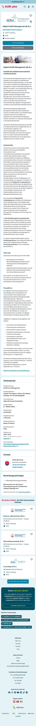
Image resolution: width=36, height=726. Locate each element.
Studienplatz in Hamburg (11, 616)
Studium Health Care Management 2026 (16, 627)
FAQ (18, 649)
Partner (18, 646)
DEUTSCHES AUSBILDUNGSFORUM (18, 666)
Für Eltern (18, 683)
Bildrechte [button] (31, 713)
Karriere (18, 643)
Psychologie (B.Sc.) (10, 566)
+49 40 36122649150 (19, 464)
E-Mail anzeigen (17, 467)
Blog (18, 660)
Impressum (5, 713)
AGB (13, 713)
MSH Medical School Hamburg (12, 29)
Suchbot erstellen (18, 605)
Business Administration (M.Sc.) (14, 516)
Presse (18, 658)
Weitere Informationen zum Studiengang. (16, 370)
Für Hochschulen (18, 677)
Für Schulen (18, 680)
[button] (32, 6)
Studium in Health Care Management (15, 620)
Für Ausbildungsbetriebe (18, 675)
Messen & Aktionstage (18, 663)
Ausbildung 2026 (18, 1)
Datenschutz (22, 713)
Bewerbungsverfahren (24, 492)
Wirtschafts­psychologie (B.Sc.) (13, 541)
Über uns (18, 641)
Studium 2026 (7, 623)
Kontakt (17, 716)
